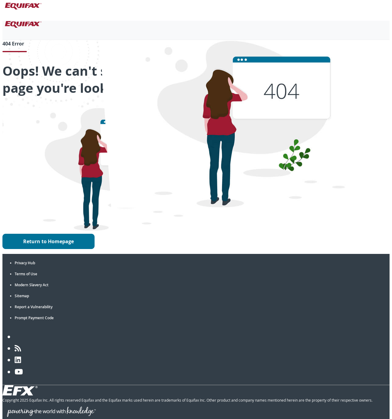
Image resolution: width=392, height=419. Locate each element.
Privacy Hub (25, 262)
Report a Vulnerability (33, 306)
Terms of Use (26, 273)
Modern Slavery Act (32, 284)
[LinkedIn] (18, 360)
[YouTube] (19, 372)
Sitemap (22, 295)
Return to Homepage (48, 241)
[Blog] (18, 348)
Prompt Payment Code (34, 317)
